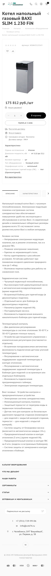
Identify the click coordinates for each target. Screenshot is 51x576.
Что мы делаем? (10, 472)
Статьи (5, 492)
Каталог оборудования (14, 465)
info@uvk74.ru (27, 526)
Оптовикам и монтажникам (17, 499)
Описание (10, 194)
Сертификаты (9, 485)
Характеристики (30, 194)
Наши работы (9, 478)
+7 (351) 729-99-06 (26, 521)
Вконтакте (25, 545)
